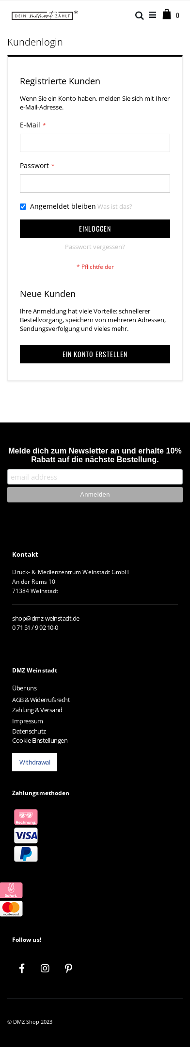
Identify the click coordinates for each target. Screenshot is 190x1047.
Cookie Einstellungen (39, 740)
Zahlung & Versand (37, 709)
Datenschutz (29, 731)
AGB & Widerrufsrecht (41, 699)
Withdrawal (34, 762)
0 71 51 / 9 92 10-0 (35, 627)
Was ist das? (114, 206)
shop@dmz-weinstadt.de (45, 618)
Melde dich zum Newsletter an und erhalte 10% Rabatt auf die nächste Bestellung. (95, 455)
